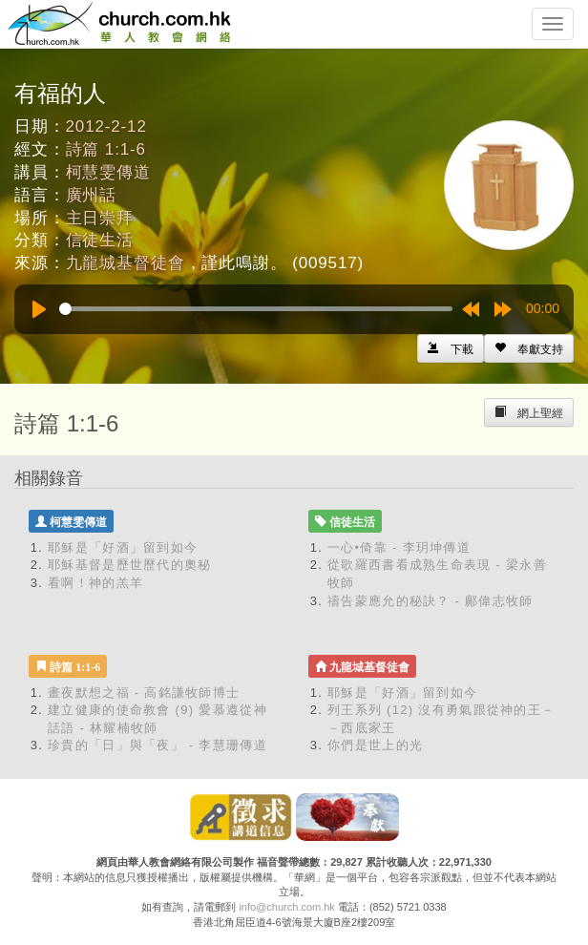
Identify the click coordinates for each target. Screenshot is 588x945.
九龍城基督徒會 (125, 263)
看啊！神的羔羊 (95, 583)
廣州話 (91, 195)
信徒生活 (100, 240)
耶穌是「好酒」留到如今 (123, 547)
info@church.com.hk (286, 907)
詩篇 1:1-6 (106, 149)
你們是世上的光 (375, 745)
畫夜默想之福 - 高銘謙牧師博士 (144, 692)
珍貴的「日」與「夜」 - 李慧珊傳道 (157, 745)
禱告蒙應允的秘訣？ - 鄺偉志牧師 (430, 601)
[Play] (39, 309)
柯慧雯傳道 (108, 172)
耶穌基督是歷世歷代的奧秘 (130, 564)
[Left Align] (529, 348)
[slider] (255, 309)
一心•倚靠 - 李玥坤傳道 (399, 547)
